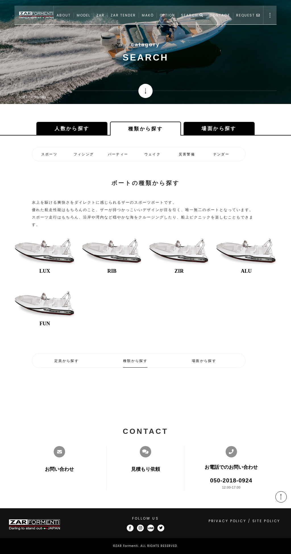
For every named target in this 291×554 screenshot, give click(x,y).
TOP (22, 97)
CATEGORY (37, 97)
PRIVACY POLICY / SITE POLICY (244, 520)
